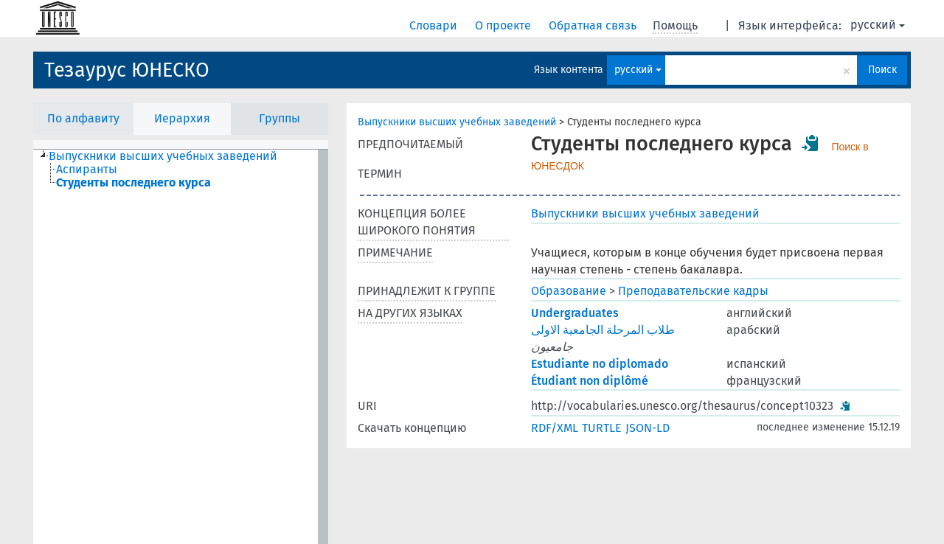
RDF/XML (554, 428)
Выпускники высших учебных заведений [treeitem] (163, 156)
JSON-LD (647, 428)
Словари (434, 25)
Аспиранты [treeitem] (86, 169)
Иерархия (182, 118)
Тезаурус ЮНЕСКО (126, 70)
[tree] (180, 347)
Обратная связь (594, 25)
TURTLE (602, 428)
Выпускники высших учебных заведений (457, 122)
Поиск (882, 69)
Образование (568, 291)
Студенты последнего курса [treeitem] (133, 182)
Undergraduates (575, 313)
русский (877, 25)
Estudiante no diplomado (599, 364)
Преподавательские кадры (693, 291)
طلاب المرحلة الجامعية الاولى (603, 330)
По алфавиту (83, 118)
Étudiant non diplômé (589, 381)
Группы (279, 118)
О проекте (504, 25)
